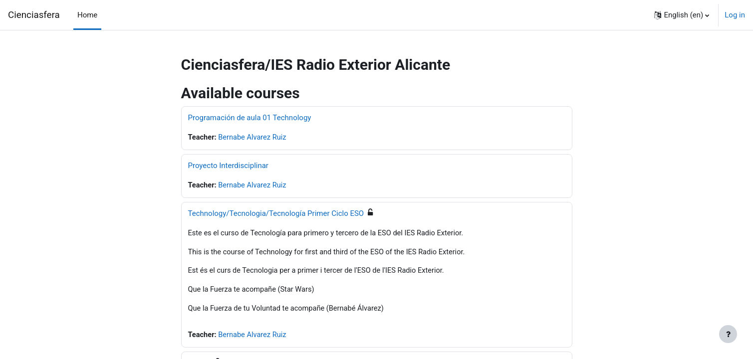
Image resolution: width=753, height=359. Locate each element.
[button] (681, 15)
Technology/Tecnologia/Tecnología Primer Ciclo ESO (276, 213)
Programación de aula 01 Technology (249, 117)
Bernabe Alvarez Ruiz (254, 137)
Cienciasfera (34, 14)
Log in (735, 14)
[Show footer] (728, 334)
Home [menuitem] (87, 14)
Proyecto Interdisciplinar (228, 166)
